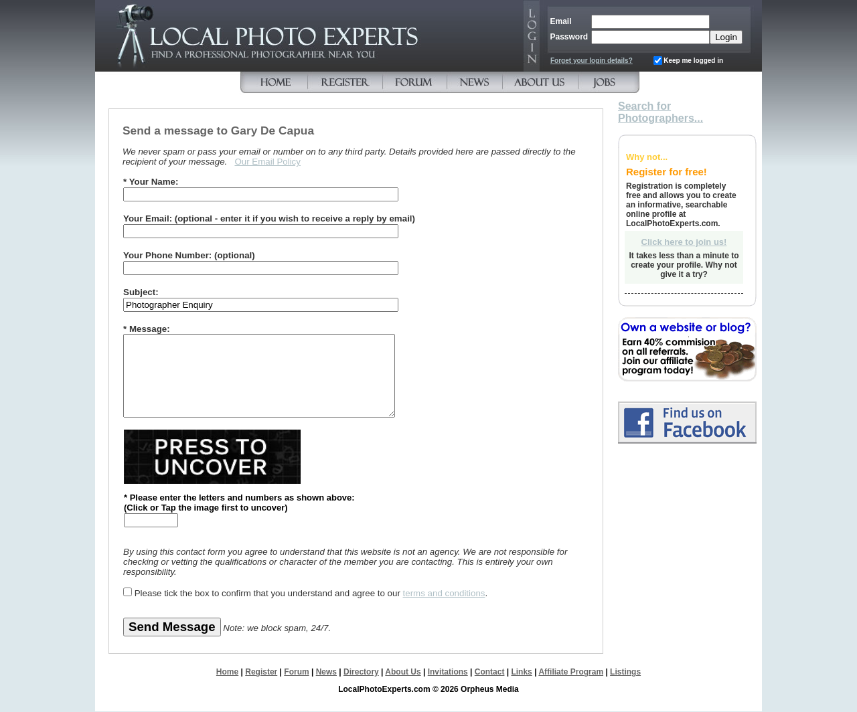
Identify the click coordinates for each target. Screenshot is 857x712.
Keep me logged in (693, 60)
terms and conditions (444, 593)
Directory (361, 672)
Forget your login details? (591, 60)
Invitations (448, 672)
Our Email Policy (267, 162)
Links (521, 672)
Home (227, 672)
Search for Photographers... (660, 112)
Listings (625, 672)
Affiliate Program (570, 672)
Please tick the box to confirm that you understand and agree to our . (311, 593)
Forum (296, 672)
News (326, 672)
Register (261, 672)
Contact (490, 672)
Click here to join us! (684, 242)
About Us (402, 672)
